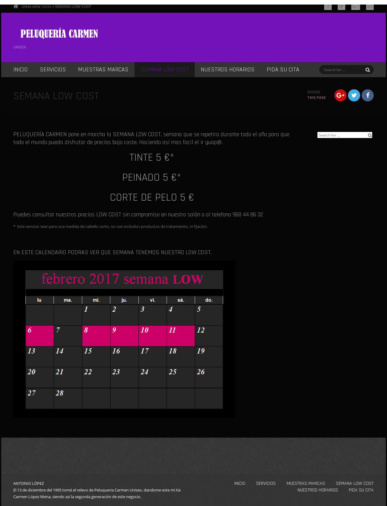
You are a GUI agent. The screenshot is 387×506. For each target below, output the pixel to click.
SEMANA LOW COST (165, 70)
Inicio (46, 6)
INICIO (20, 70)
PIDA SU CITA (283, 70)
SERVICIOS (53, 70)
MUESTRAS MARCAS (103, 70)
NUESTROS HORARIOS (228, 70)
